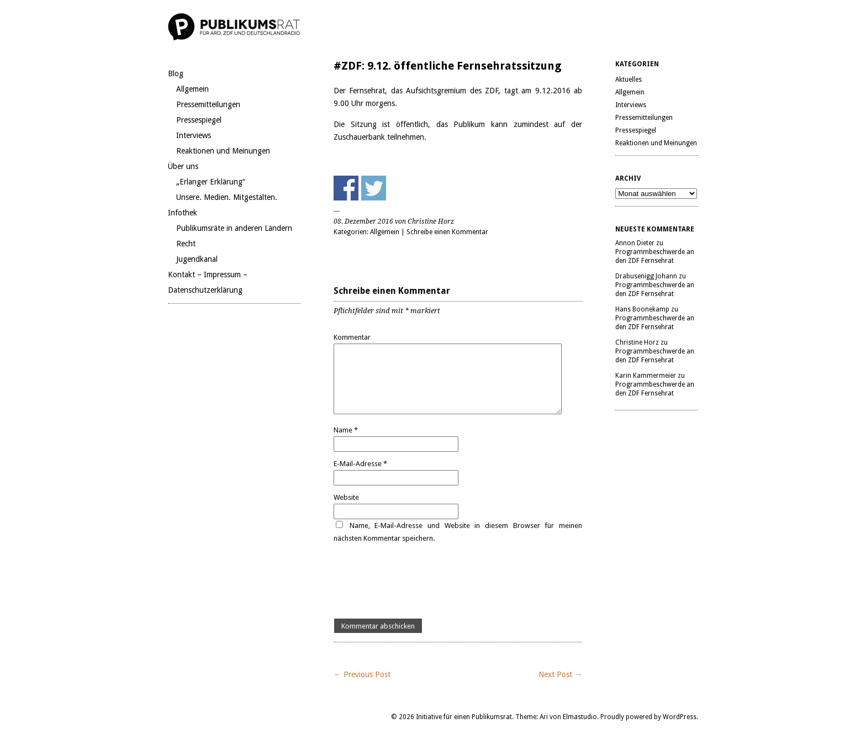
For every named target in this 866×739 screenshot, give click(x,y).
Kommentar (352, 337)
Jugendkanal (197, 259)
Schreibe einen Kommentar (447, 232)
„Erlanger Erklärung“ (210, 181)
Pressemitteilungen (208, 104)
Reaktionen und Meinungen (223, 150)
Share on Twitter (373, 188)
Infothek (182, 212)
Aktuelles (628, 79)
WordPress (679, 717)
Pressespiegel (198, 119)
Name (346, 430)
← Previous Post (362, 674)
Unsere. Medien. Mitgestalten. (226, 197)
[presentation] (417, 581)
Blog (175, 73)
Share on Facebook (346, 188)
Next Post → (560, 674)
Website (346, 497)
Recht (186, 243)
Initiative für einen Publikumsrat (464, 717)
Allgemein (192, 89)
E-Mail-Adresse (360, 464)
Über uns (183, 166)
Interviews (193, 135)
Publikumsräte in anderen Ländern (234, 228)
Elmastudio (580, 717)
